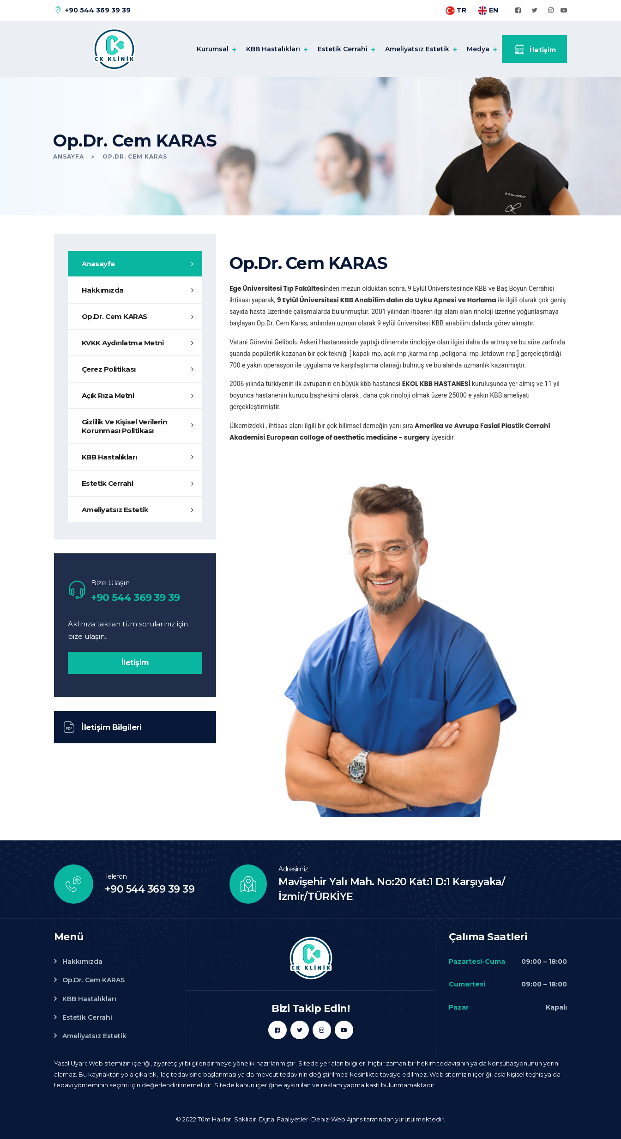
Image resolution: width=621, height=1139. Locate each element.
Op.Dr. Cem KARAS (114, 316)
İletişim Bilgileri (102, 727)
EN (488, 10)
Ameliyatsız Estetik (417, 49)
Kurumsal (213, 49)
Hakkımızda (103, 290)
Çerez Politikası (109, 369)
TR (456, 10)
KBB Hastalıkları (273, 49)
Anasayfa (98, 263)
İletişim (534, 49)
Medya (478, 49)
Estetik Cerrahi (343, 49)
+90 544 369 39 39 (92, 10)
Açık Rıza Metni (108, 395)
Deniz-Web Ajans (336, 1119)
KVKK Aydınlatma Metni (123, 342)
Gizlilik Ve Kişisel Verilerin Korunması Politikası (124, 426)
